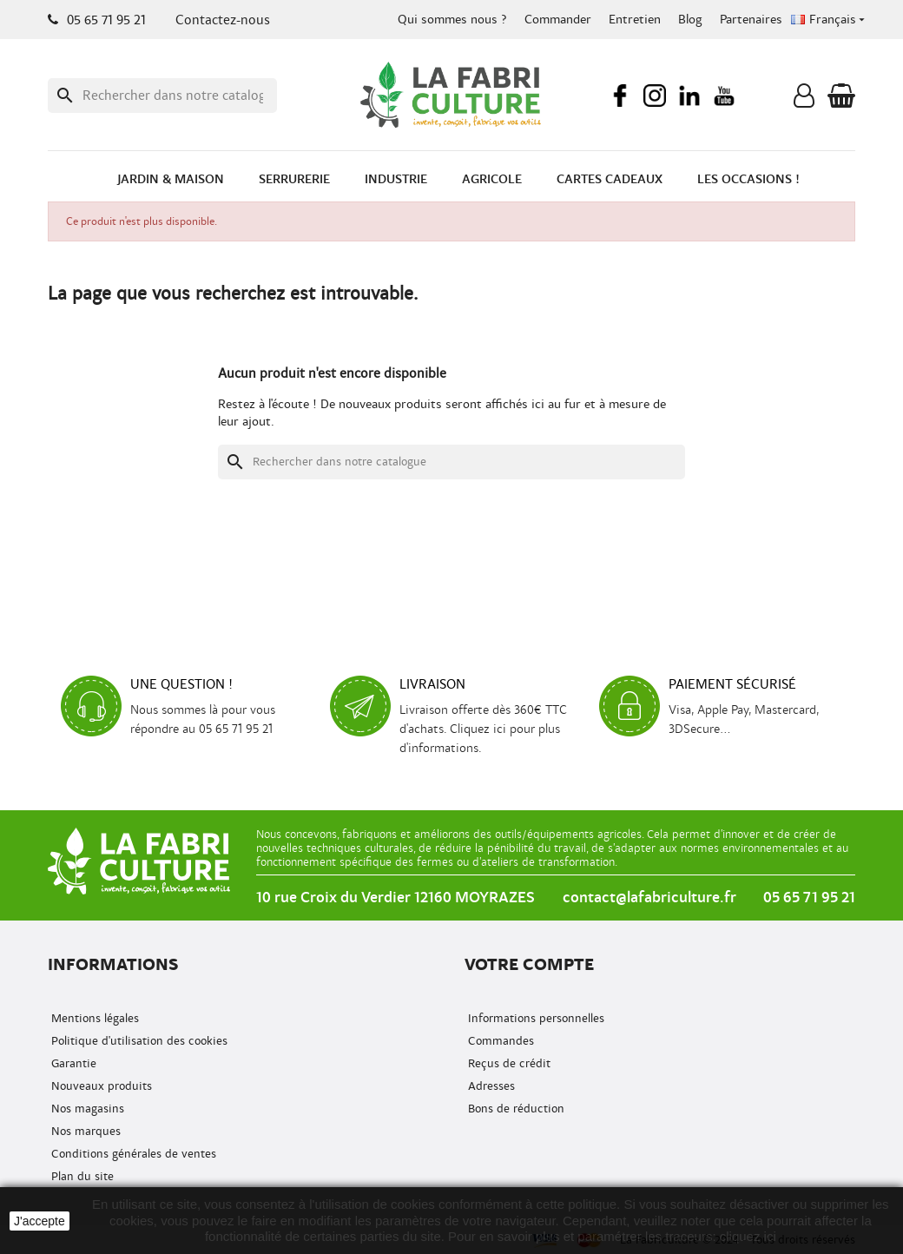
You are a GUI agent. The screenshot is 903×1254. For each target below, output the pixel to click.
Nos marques (84, 1131)
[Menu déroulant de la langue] (829, 20)
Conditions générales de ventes (132, 1153)
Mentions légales (93, 1018)
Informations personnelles (534, 1018)
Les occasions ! (748, 179)
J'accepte (39, 1221)
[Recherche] (162, 95)
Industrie (396, 179)
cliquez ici (748, 1236)
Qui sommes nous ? (452, 19)
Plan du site (81, 1176)
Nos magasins (86, 1108)
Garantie (72, 1063)
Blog (690, 19)
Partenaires (751, 19)
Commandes (499, 1040)
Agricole (492, 179)
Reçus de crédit (507, 1063)
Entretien (635, 19)
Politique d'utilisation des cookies (137, 1040)
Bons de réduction (514, 1108)
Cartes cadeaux (609, 179)
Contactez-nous (222, 20)
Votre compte (529, 964)
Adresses (490, 1086)
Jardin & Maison (170, 179)
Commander (557, 19)
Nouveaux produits (100, 1086)
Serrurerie (294, 179)
